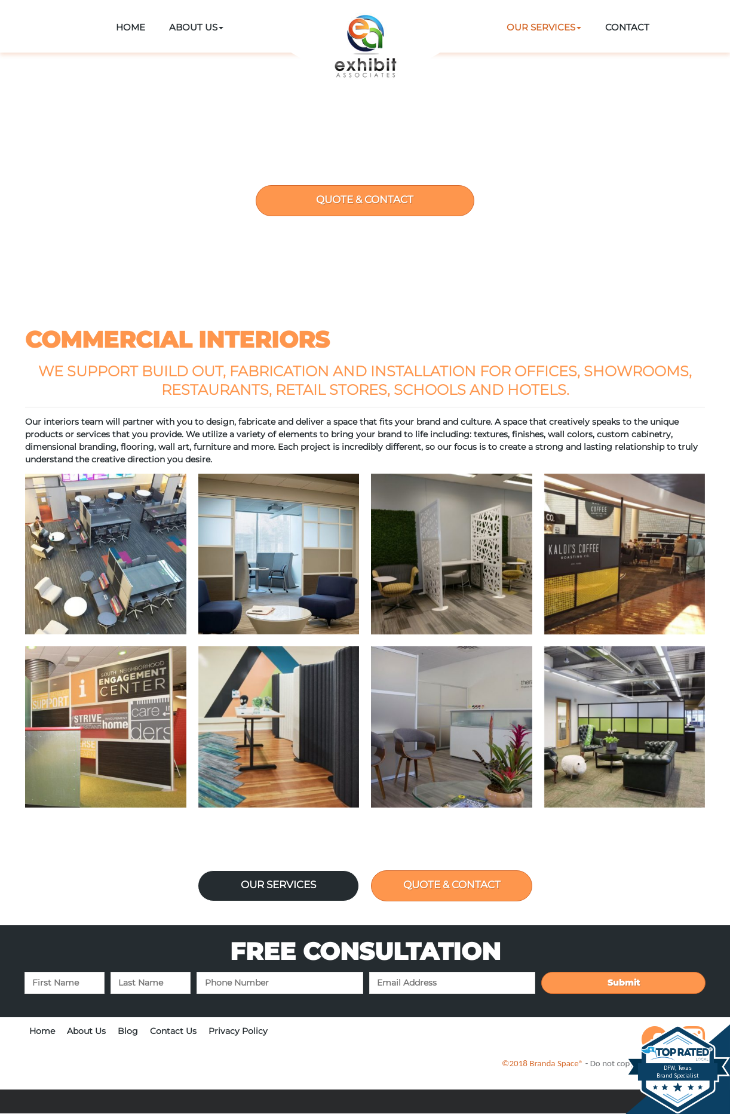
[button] (196, 27)
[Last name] (151, 983)
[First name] (64, 983)
